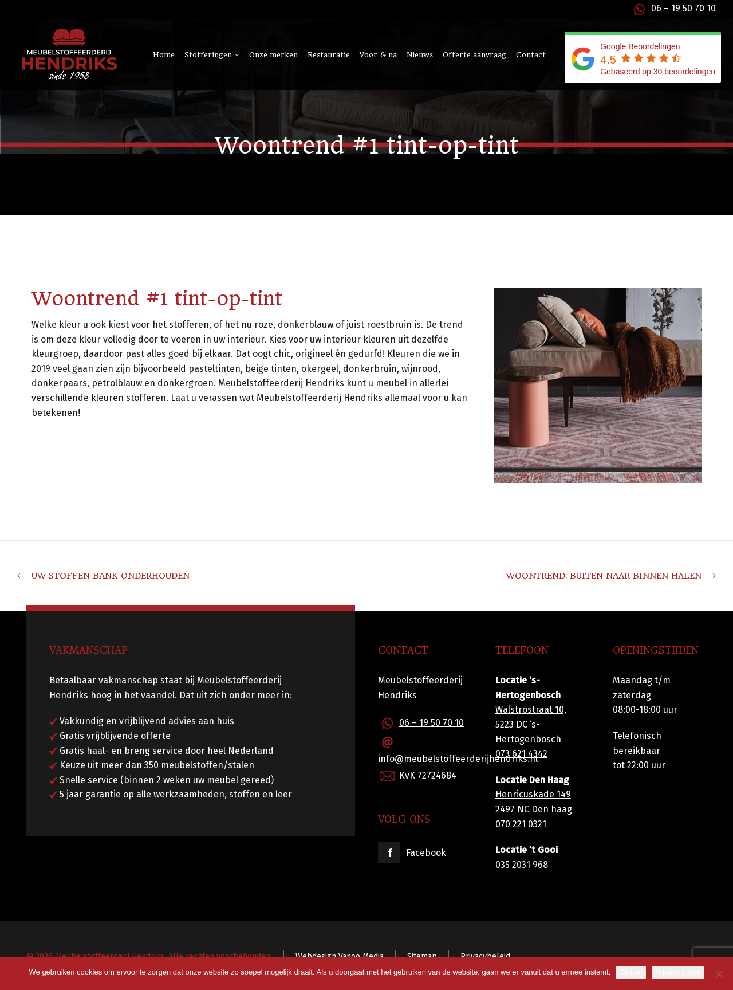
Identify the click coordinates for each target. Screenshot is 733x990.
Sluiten (631, 972)
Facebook (426, 852)
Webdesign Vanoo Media (339, 956)
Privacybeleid (485, 956)
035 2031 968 (521, 864)
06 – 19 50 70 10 (683, 8)
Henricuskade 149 (533, 794)
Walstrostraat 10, (530, 709)
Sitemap (422, 956)
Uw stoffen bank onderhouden (110, 576)
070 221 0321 (520, 824)
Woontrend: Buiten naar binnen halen (604, 576)
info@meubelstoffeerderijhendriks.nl (458, 758)
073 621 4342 (521, 753)
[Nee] (718, 974)
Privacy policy (677, 972)
